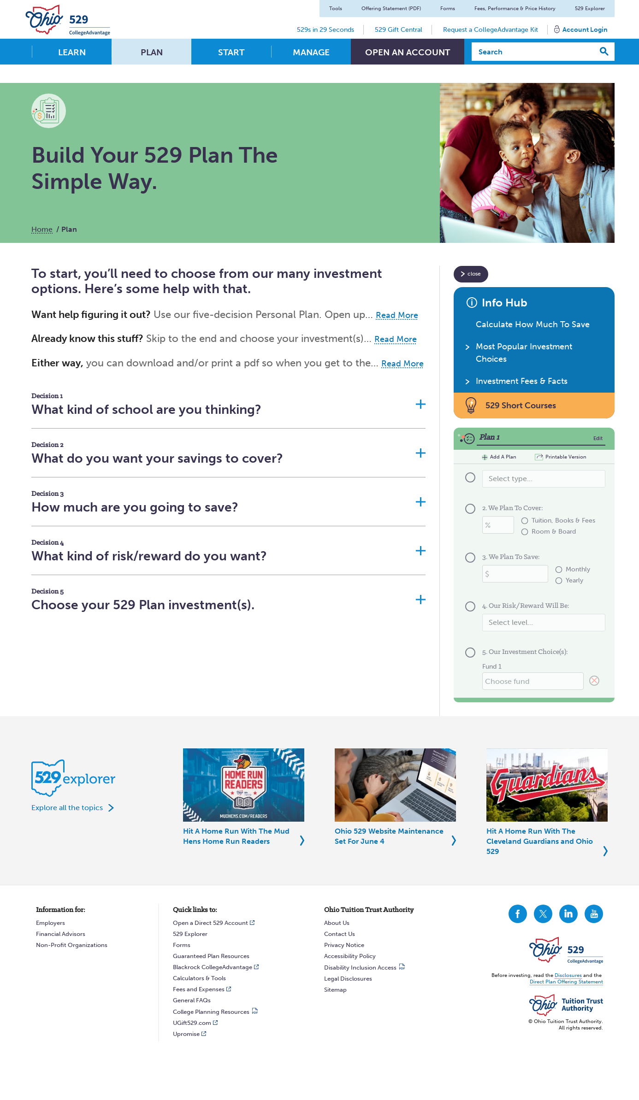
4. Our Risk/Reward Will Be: (525, 606)
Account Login (585, 30)
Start (231, 52)
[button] (228, 404)
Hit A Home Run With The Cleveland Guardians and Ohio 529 (539, 841)
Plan (152, 52)
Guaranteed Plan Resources (211, 956)
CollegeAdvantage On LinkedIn (568, 914)
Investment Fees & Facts (522, 381)
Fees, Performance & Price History (515, 9)
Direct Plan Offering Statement (566, 982)
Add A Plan (499, 457)
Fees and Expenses (199, 989)
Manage (311, 52)
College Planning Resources (211, 1011)
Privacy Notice (344, 944)
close (474, 274)
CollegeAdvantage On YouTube (594, 914)
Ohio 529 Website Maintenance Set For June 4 (389, 836)
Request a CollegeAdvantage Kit (490, 30)
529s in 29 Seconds (325, 30)
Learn (72, 52)
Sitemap (335, 989)
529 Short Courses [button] (520, 405)
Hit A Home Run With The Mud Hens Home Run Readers (236, 836)
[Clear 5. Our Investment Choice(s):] (594, 681)
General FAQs (192, 1000)
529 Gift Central (398, 30)
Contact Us (339, 933)
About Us (336, 922)
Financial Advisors (60, 933)
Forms (447, 9)
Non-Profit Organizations (71, 944)
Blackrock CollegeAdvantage (212, 967)
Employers (50, 922)
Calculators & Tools (199, 978)
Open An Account (407, 52)
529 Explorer (590, 9)
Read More (397, 315)
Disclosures (568, 975)
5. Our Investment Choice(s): (525, 652)
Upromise (186, 1033)
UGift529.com (192, 1022)
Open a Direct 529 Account (210, 922)
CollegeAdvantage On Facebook (518, 914)
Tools (335, 9)
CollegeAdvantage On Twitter (543, 914)
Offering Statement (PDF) (391, 9)
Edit (598, 438)
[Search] (533, 51)
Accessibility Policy (350, 956)
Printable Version (565, 457)
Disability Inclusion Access (360, 967)
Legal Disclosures (348, 978)
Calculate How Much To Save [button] (533, 324)
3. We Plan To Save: (511, 557)
